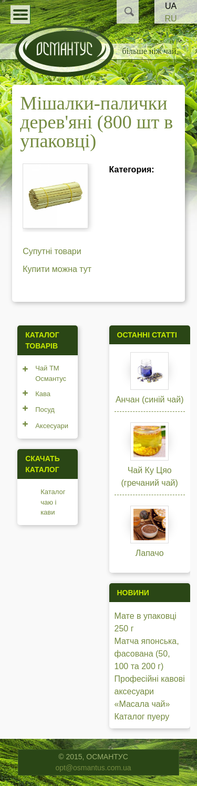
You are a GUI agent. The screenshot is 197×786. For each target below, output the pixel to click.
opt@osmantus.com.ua (93, 767)
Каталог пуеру (142, 716)
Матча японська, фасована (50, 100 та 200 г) (147, 654)
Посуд (45, 409)
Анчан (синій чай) (150, 399)
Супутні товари (52, 251)
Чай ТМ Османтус (50, 373)
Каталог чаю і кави (52, 502)
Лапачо (150, 553)
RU (170, 18)
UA (171, 6)
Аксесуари (51, 426)
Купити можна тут (57, 269)
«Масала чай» (142, 704)
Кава (42, 394)
